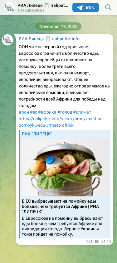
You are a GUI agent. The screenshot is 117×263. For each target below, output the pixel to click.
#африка (47, 112)
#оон (24, 112)
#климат (82, 112)
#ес (33, 112)
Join (86, 7)
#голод (64, 112)
